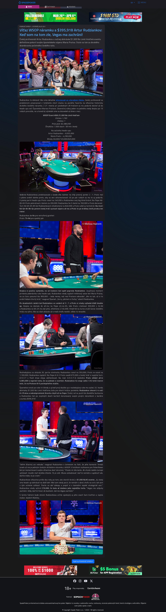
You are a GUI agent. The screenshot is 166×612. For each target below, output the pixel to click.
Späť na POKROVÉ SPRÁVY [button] (83, 561)
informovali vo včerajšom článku (70, 100)
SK (132, 2)
